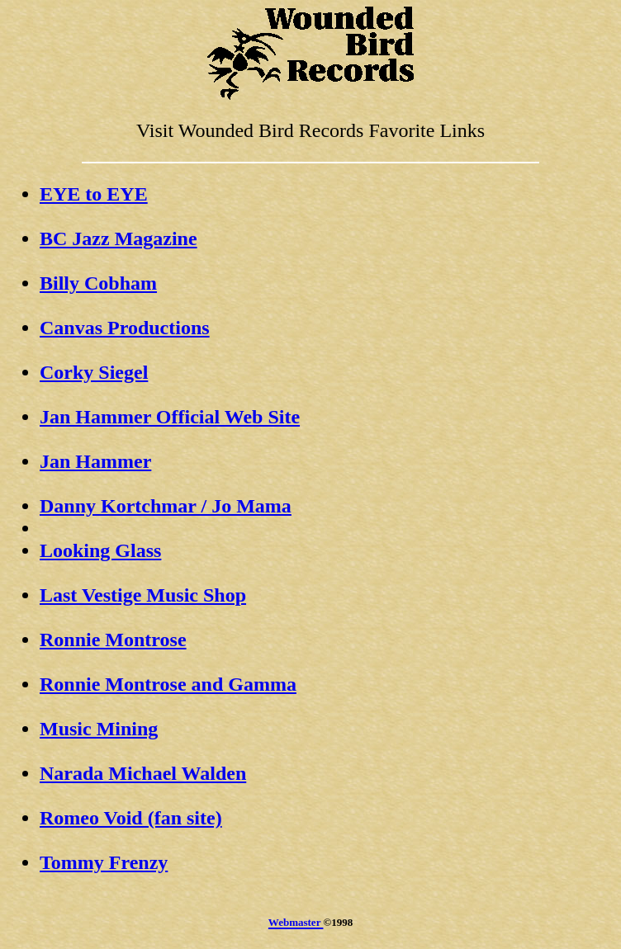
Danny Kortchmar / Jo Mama (166, 506)
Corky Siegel (94, 372)
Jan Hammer (95, 461)
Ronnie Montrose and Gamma (168, 684)
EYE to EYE (94, 194)
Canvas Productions (125, 327)
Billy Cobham (98, 283)
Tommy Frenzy (104, 862)
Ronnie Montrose (113, 639)
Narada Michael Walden (143, 773)
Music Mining (99, 728)
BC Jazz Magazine (118, 238)
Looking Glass (100, 550)
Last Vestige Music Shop (143, 595)
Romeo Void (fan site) (131, 818)
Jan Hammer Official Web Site (170, 416)
